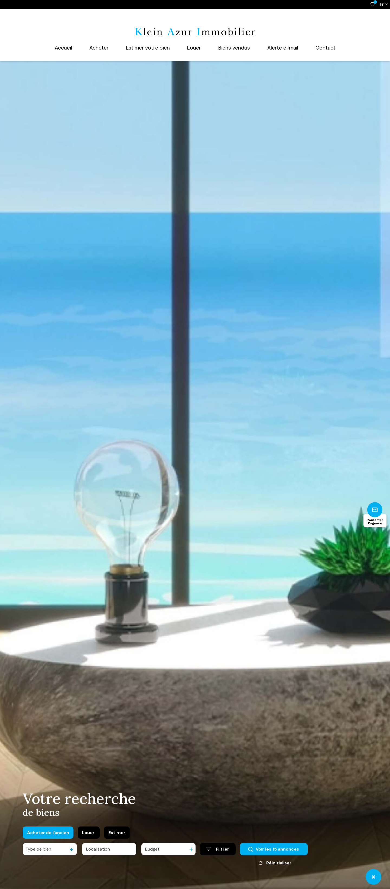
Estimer (116, 836)
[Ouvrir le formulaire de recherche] (218, 852)
